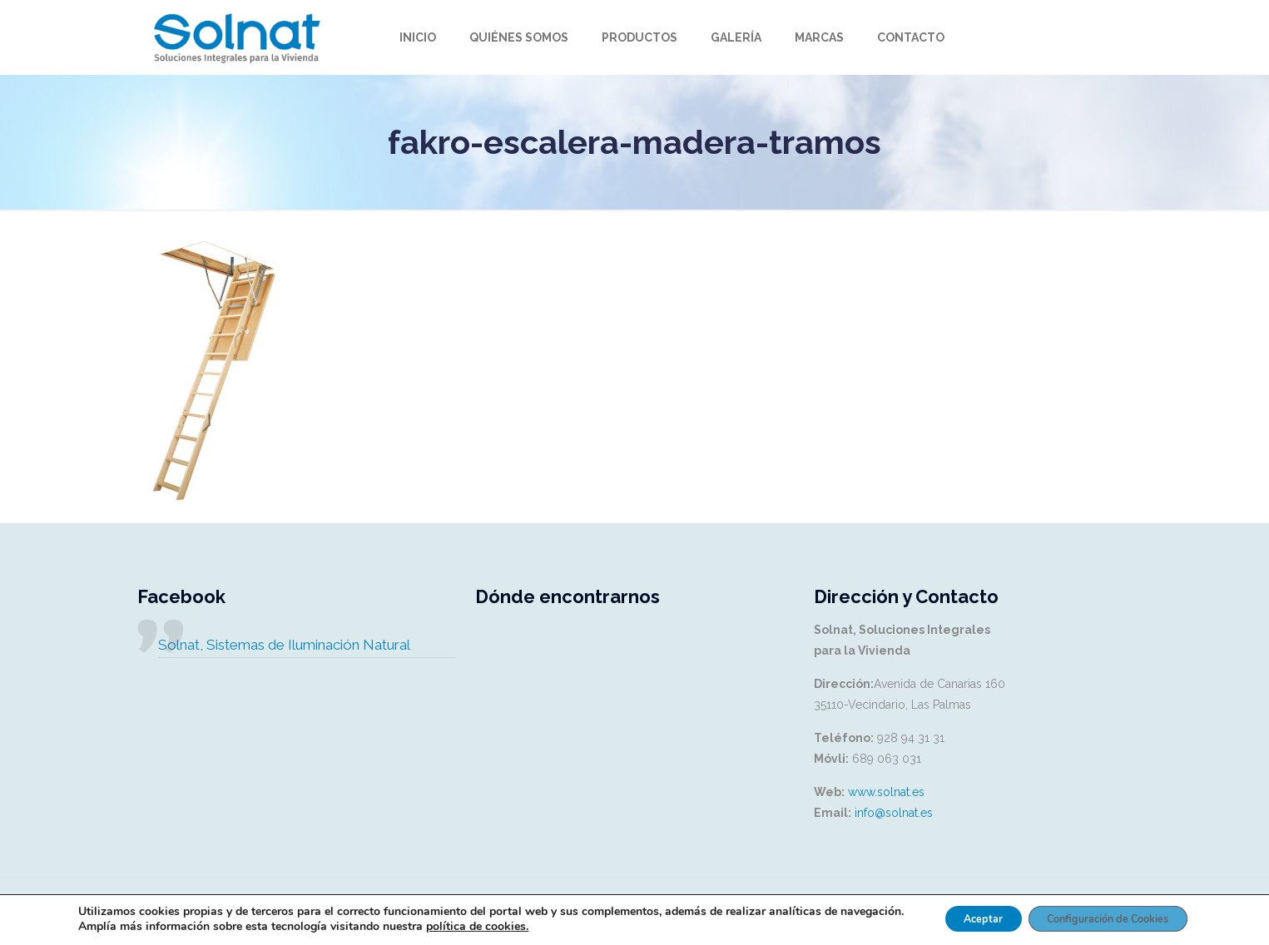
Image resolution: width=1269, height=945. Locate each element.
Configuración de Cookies (1114, 914)
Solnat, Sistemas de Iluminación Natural (284, 644)
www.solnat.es (886, 792)
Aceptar (968, 914)
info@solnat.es (894, 812)
